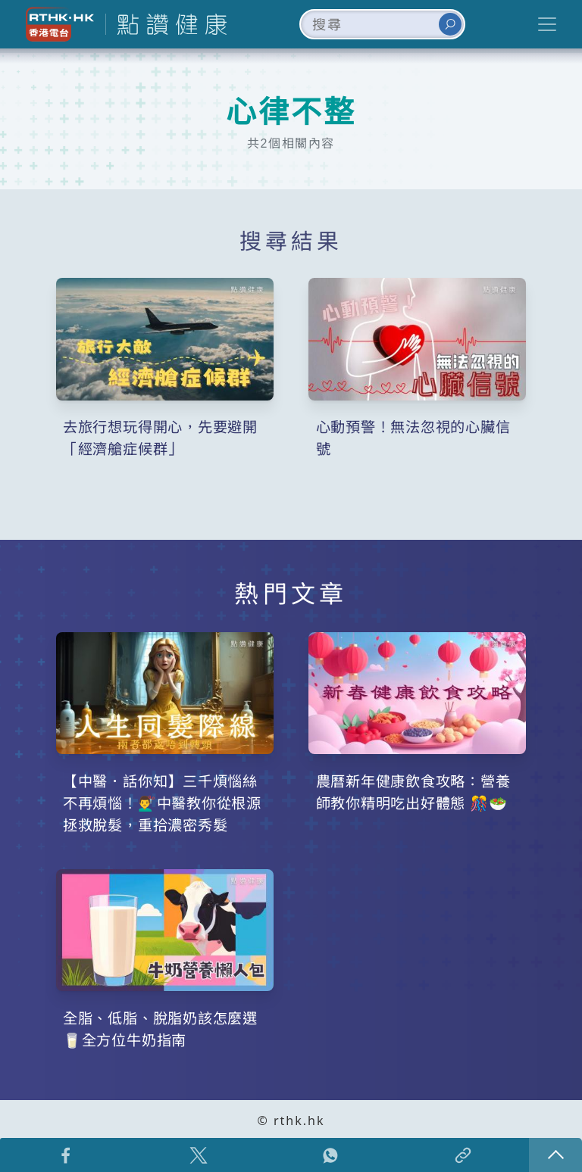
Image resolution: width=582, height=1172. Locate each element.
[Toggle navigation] (547, 24)
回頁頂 (555, 1155)
